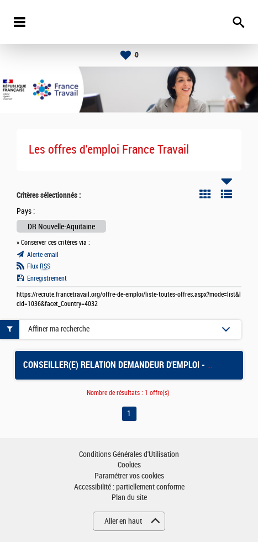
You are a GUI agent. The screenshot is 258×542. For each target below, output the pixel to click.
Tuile (205, 194)
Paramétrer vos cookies (129, 476)
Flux (38, 266)
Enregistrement (47, 278)
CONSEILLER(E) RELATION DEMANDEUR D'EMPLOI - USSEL (127, 365)
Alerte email (43, 255)
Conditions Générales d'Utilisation (129, 454)
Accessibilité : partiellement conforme (129, 487)
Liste (226, 194)
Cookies (129, 465)
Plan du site (129, 497)
